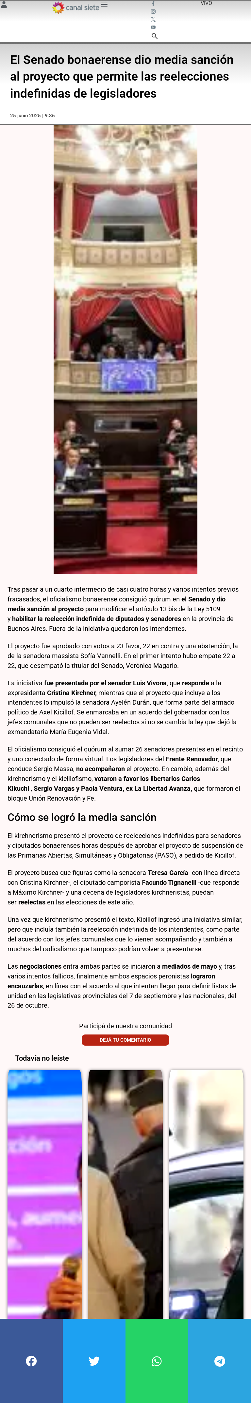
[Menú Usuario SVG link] (4, 6)
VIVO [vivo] (206, 3)
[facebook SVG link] (154, 5)
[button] (31, 1361)
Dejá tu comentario (125, 1036)
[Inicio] (75, 8)
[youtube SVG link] (154, 28)
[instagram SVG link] (154, 12)
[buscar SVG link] (155, 37)
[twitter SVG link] (154, 20)
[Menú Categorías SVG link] (104, 6)
